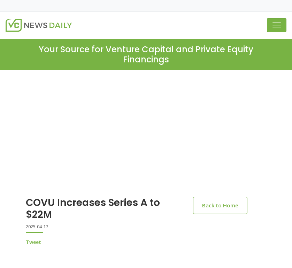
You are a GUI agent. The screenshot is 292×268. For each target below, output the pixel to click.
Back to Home (220, 205)
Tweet (33, 242)
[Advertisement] (146, 122)
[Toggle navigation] (276, 25)
